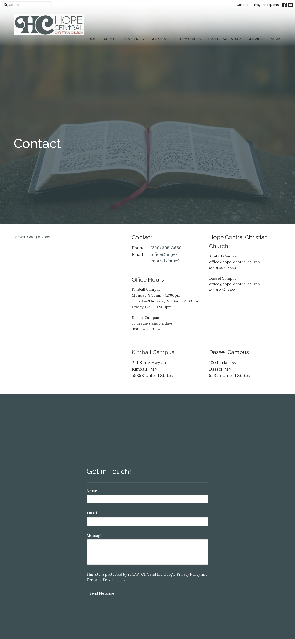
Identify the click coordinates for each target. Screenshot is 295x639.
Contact (242, 5)
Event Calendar (224, 39)
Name (92, 490)
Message (94, 535)
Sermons (159, 39)
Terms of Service (101, 579)
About (110, 39)
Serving (255, 39)
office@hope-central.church (166, 257)
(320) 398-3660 (166, 247)
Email (92, 513)
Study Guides (188, 39)
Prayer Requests (266, 5)
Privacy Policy (188, 574)
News (275, 39)
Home (91, 39)
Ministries (134, 39)
